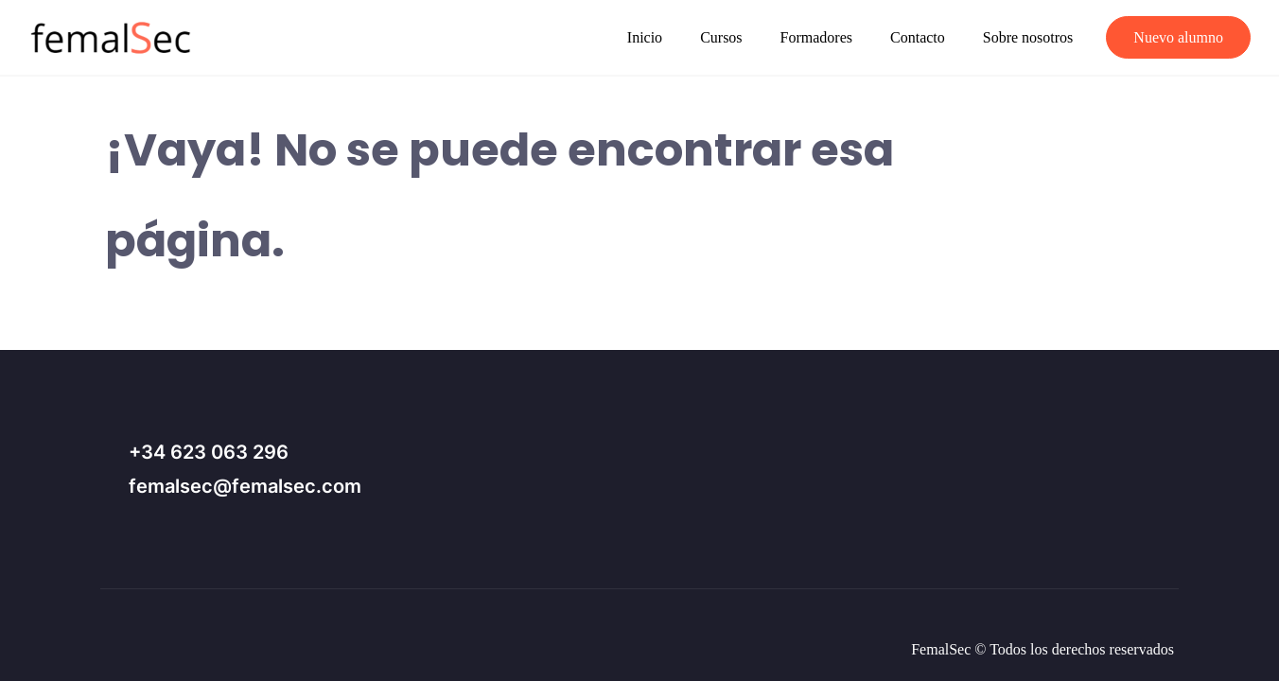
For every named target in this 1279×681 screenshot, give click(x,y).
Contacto (917, 37)
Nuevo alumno (1178, 37)
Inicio (644, 37)
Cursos (721, 37)
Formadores (816, 37)
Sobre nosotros (1028, 37)
